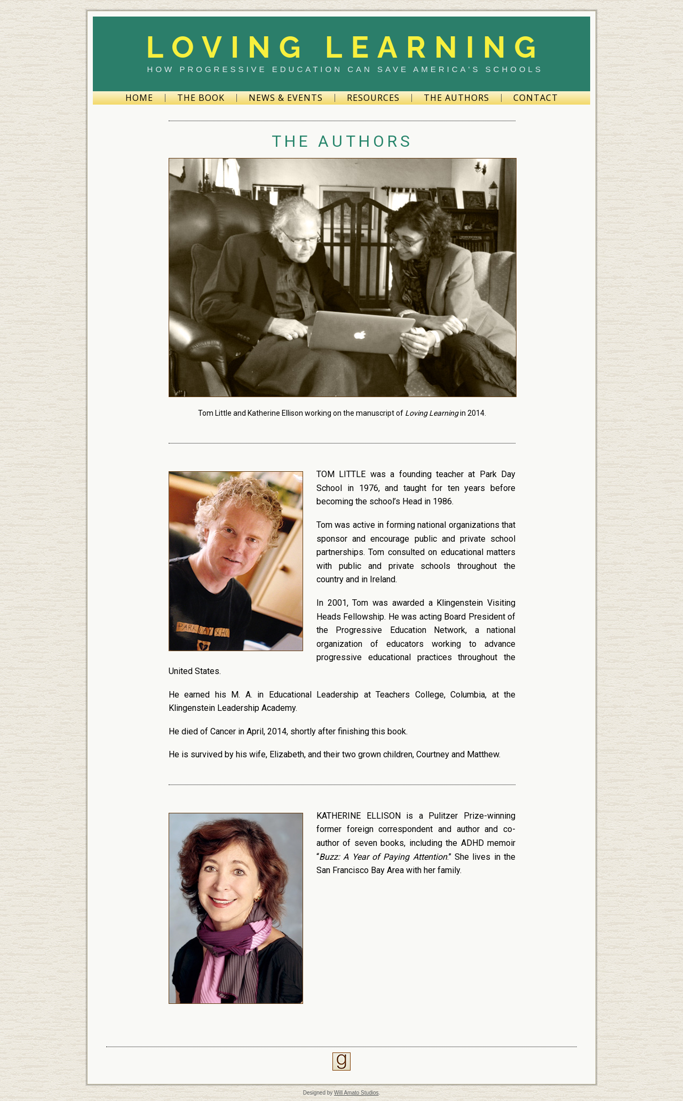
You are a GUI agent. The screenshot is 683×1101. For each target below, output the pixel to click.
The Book (201, 98)
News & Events (286, 98)
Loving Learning (345, 47)
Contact (535, 98)
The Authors (456, 98)
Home (139, 98)
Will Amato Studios (356, 1093)
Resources (373, 98)
